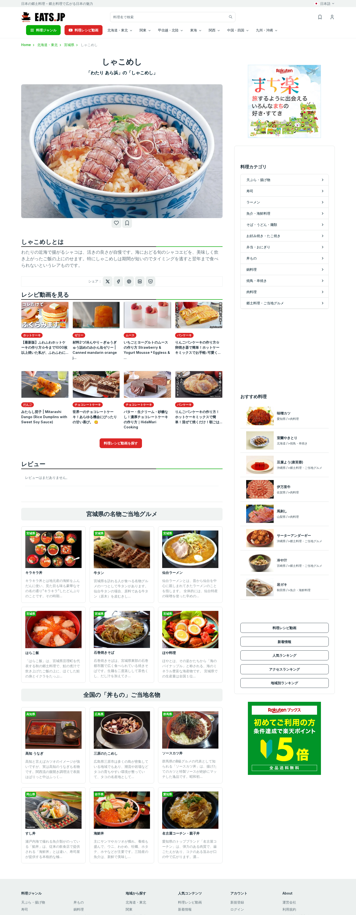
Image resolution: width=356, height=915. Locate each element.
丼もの (79, 902)
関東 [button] (143, 30)
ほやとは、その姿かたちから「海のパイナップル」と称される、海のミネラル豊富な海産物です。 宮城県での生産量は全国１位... (190, 668)
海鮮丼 (99, 833)
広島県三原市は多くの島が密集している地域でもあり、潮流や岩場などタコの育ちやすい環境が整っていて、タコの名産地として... (121, 769)
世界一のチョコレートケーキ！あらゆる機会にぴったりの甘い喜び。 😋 (95, 417)
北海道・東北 (49, 45)
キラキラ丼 (33, 572)
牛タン (99, 573)
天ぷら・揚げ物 (33, 902)
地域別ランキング (284, 683)
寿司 (24, 909)
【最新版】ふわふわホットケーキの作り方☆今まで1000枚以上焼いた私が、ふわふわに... (44, 347)
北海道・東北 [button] (117, 30)
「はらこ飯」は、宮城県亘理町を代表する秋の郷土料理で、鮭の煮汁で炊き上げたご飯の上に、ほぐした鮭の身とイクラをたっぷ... (52, 668)
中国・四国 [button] (235, 30)
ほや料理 (169, 653)
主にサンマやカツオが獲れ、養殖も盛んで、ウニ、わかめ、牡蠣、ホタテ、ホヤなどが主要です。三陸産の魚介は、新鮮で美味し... (121, 849)
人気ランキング (284, 655)
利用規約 (289, 909)
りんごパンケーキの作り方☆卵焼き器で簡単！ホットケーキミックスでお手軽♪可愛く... (198, 347)
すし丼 (30, 833)
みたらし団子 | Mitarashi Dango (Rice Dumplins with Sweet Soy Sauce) (44, 417)
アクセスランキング (284, 669)
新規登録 (237, 902)
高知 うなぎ (34, 753)
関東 (129, 909)
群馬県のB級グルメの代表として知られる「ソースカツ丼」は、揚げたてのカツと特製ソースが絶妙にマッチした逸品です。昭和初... (189, 769)
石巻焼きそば (104, 652)
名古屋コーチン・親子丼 (181, 833)
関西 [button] (212, 30)
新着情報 (284, 642)
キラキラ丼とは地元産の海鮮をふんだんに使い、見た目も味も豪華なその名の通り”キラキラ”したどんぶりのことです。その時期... (52, 588)
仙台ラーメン (172, 572)
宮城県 (71, 45)
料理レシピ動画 (83, 30)
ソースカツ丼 (172, 753)
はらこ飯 (32, 653)
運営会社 (289, 902)
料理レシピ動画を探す (121, 443)
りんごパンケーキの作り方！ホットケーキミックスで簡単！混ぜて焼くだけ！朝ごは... (198, 417)
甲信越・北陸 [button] (168, 30)
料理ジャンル (43, 30)
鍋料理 (79, 909)
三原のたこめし (106, 753)
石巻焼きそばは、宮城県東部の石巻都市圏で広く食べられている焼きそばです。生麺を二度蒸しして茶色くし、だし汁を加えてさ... (121, 668)
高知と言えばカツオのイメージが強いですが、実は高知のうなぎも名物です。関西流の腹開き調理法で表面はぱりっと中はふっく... (52, 769)
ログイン (237, 909)
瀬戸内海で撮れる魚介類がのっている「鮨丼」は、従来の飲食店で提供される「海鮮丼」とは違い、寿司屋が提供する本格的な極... (52, 849)
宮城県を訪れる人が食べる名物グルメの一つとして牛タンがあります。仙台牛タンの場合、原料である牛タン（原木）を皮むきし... (121, 588)
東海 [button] (193, 30)
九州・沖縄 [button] (264, 30)
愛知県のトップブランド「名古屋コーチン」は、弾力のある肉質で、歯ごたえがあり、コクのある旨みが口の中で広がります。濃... (189, 849)
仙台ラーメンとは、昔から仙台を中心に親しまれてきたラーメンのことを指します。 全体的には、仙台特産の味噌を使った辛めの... (190, 588)
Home (28, 45)
